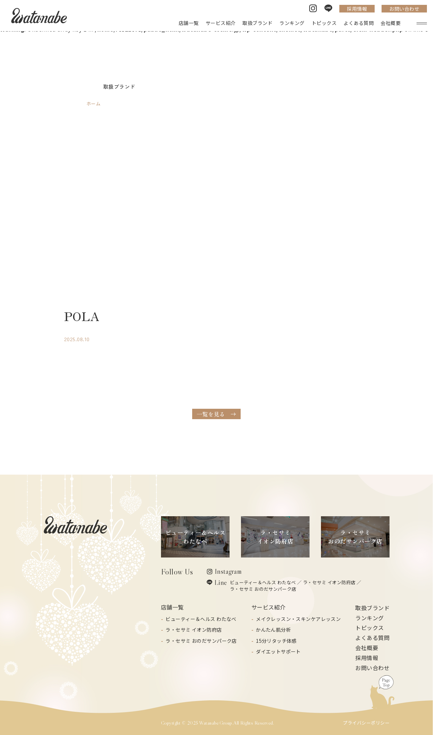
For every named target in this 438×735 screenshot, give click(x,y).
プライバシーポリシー (366, 722)
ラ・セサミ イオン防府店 (329, 582)
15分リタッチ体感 (276, 640)
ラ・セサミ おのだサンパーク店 (263, 589)
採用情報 (357, 8)
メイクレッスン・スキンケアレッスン (298, 618)
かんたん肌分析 (273, 629)
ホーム (93, 103)
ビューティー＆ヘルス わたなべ (263, 582)
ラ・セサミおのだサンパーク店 (355, 537)
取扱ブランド (372, 608)
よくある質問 (372, 637)
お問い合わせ (404, 8)
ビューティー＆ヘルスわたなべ (195, 537)
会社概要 (366, 647)
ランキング (369, 618)
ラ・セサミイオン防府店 (275, 537)
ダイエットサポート (278, 651)
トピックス (369, 627)
